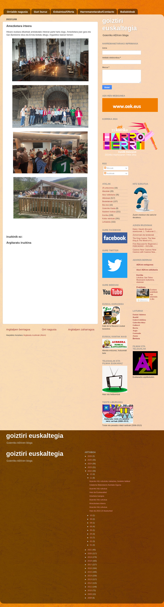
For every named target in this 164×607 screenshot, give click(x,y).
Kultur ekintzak (108, 218)
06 (91, 526)
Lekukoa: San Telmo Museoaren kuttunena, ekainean (145, 280)
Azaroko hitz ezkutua (98, 489)
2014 (90, 576)
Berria (135, 328)
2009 (90, 594)
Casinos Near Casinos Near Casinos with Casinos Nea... (145, 251)
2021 (90, 550)
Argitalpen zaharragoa (81, 329)
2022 (90, 471)
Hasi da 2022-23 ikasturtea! (101, 511)
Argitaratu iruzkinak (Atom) (34, 335)
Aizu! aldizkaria (108, 195)
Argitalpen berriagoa (18, 329)
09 (91, 519)
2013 (90, 579)
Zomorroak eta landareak (143, 235)
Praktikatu (141, 287)
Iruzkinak (109, 173)
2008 (90, 598)
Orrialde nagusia (17, 11)
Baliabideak (127, 11)
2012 (90, 583)
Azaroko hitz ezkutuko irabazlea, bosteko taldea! (109, 481)
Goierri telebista (139, 320)
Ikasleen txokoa (109, 212)
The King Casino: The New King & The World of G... (144, 239)
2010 (90, 590)
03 (91, 538)
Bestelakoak (107, 201)
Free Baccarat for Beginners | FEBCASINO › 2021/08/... (145, 245)
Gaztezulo (137, 333)
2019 (90, 557)
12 (91, 474)
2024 (90, 464)
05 (91, 530)
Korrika (105, 215)
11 (91, 478)
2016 (90, 568)
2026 (90, 456)
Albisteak (106, 198)
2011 (90, 587)
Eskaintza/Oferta (63, 11)
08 (91, 523)
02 (91, 541)
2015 (90, 572)
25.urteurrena (108, 188)
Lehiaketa (106, 222)
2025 (90, 460)
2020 (90, 553)
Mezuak (108, 168)
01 (91, 545)
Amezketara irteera (97, 503)
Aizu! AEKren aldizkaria (147, 270)
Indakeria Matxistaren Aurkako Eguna (105, 485)
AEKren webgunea (144, 265)
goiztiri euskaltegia (119, 24)
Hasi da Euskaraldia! (98, 492)
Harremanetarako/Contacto (97, 11)
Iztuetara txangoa (96, 496)
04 (91, 534)
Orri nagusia (49, 329)
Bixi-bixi (105, 205)
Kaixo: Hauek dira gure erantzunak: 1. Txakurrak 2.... (145, 230)
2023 (90, 467)
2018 (90, 561)
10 (91, 515)
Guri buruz (40, 11)
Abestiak (106, 191)
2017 (90, 564)
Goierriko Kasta (108, 208)
